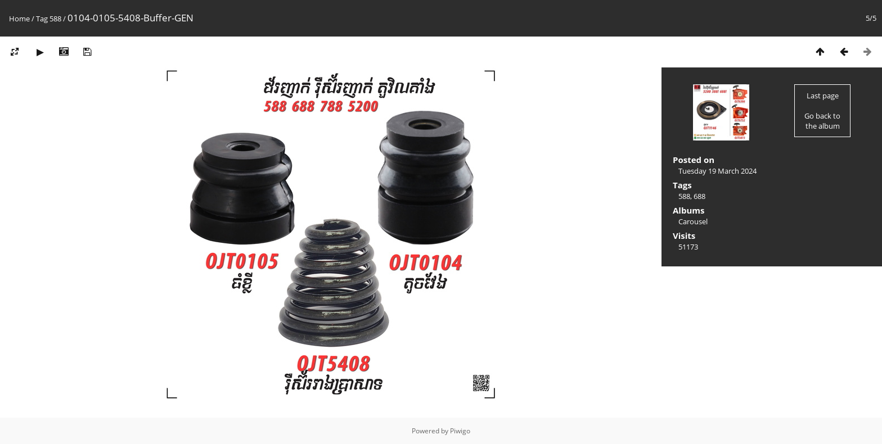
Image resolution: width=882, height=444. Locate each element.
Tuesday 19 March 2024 (717, 171)
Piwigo (460, 431)
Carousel (693, 221)
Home (19, 18)
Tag (42, 18)
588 (55, 18)
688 (699, 196)
